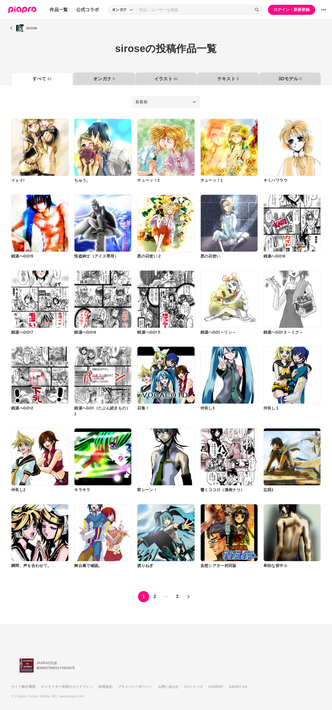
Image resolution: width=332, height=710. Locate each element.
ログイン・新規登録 (291, 9)
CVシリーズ (193, 687)
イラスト (166, 78)
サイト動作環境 (23, 687)
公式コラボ (87, 9)
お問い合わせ (168, 687)
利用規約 (105, 687)
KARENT (216, 687)
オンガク (104, 78)
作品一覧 (59, 9)
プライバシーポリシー (135, 687)
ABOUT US (238, 687)
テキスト (228, 78)
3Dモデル (290, 78)
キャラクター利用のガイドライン (67, 687)
